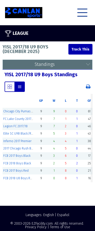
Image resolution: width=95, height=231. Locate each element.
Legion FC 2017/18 (15, 126)
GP (41, 100)
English (48, 215)
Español (63, 215)
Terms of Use (60, 227)
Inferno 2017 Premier (17, 141)
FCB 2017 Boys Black (17, 156)
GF (89, 100)
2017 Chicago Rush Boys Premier (25, 148)
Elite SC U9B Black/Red (19, 133)
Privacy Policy (36, 227)
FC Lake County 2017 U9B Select (25, 119)
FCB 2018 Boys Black (17, 163)
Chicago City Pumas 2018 (20, 111)
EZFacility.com (42, 223)
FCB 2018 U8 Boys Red (18, 178)
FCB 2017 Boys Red (16, 170)
